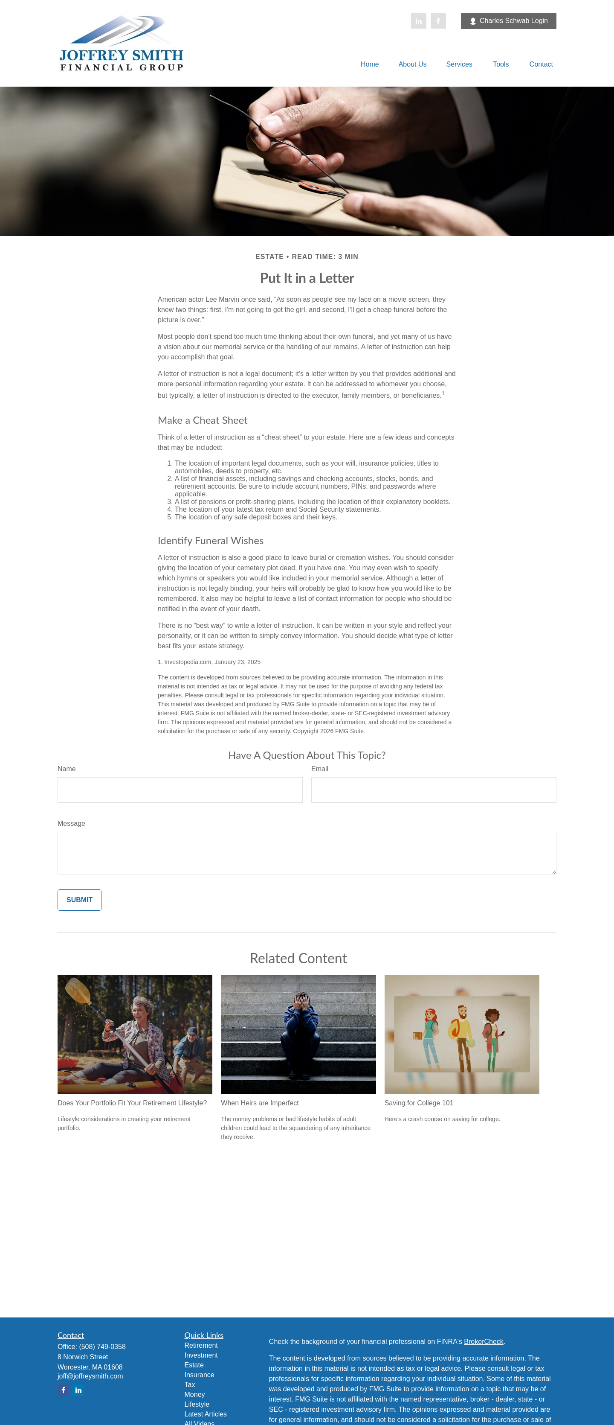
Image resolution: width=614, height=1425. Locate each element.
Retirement (201, 1345)
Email (319, 768)
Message (71, 823)
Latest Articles (206, 1414)
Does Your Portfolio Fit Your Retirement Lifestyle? (132, 1103)
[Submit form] (79, 900)
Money (195, 1394)
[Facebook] (438, 21)
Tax (190, 1384)
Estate (194, 1365)
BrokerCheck (483, 1341)
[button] (369, 64)
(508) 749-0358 (102, 1346)
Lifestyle (197, 1404)
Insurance (199, 1374)
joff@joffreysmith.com (90, 1376)
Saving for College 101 (419, 1103)
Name (67, 768)
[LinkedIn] (418, 21)
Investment (201, 1355)
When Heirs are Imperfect (259, 1103)
